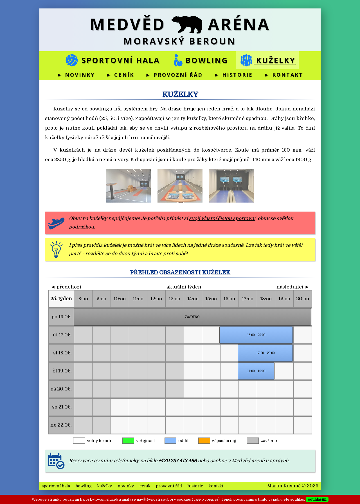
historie (195, 486)
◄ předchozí (66, 287)
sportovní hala (112, 60)
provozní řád (169, 486)
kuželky (267, 60)
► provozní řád (174, 74)
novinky (126, 486)
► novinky (76, 74)
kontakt (216, 486)
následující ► (292, 287)
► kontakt (283, 74)
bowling (199, 60)
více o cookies (205, 499)
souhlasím (317, 499)
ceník (145, 486)
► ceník (120, 74)
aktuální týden (183, 287)
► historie (233, 74)
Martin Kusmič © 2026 (292, 486)
